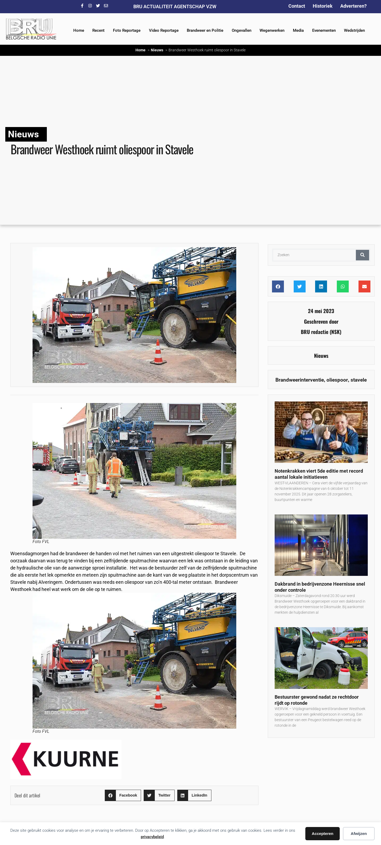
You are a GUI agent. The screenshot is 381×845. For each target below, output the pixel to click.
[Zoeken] (362, 255)
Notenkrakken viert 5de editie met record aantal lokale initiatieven (319, 474)
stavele (359, 380)
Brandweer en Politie (205, 30)
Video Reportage (164, 30)
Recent (98, 30)
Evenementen (324, 30)
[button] (123, 795)
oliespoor (337, 380)
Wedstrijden (354, 30)
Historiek (323, 6)
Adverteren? (353, 6)
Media (298, 30)
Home (78, 30)
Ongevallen (241, 30)
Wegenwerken (272, 30)
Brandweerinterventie (299, 380)
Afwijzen (359, 833)
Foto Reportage (126, 30)
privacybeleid (152, 836)
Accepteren (322, 833)
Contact (296, 6)
